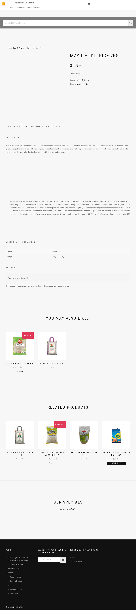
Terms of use (76, 557)
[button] (89, 3)
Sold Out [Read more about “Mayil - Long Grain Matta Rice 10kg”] (116, 463)
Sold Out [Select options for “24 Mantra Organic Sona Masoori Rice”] (52, 463)
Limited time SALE (14, 568)
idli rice (77, 84)
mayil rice (85, 84)
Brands (10, 573)
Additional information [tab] (37, 126)
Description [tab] (14, 126)
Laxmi (12, 585)
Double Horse (15, 577)
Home (8, 48)
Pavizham (14, 593)
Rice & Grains (18, 48)
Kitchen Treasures (17, 581)
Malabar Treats (16, 589)
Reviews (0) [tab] (59, 126)
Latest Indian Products (16, 564)
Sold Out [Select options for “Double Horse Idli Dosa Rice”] (19, 371)
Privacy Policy (76, 561)
